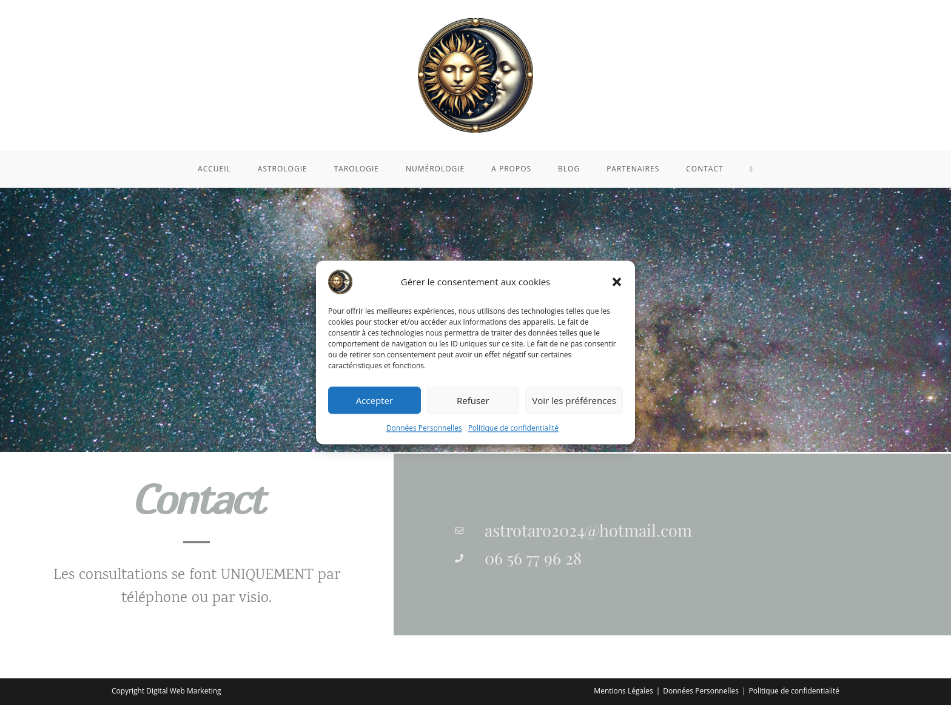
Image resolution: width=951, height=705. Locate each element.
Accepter (374, 400)
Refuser (473, 400)
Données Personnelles (424, 428)
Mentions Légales (623, 691)
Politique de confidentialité (513, 428)
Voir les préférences (574, 400)
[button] (617, 282)
